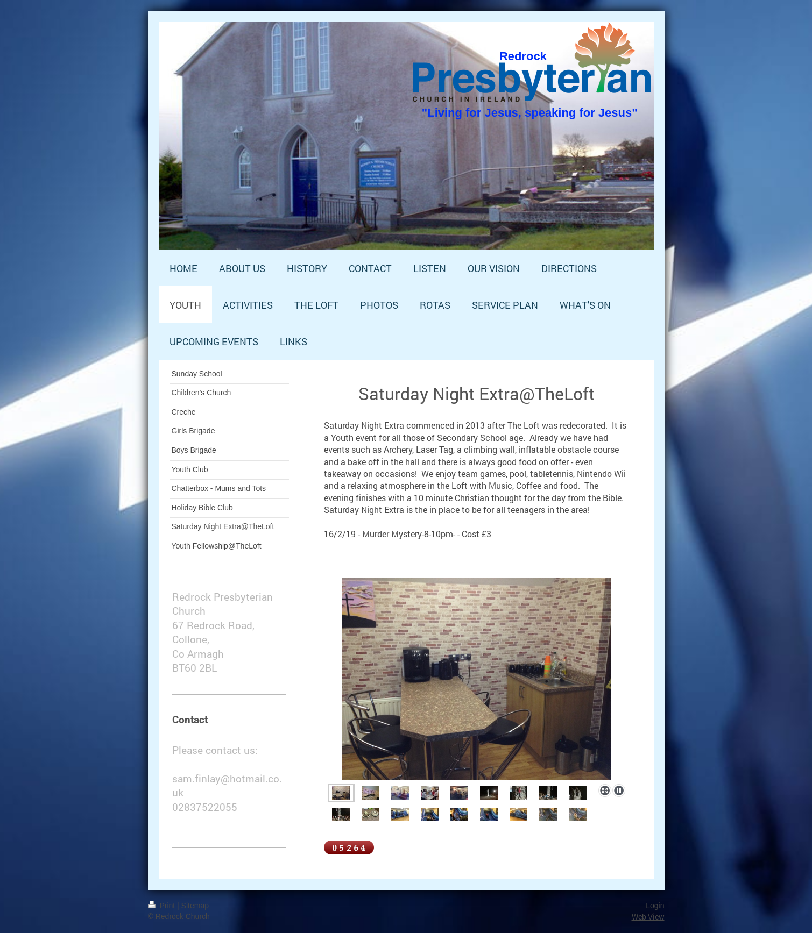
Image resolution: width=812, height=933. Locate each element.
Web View (648, 916)
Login (655, 905)
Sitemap (195, 905)
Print (163, 905)
